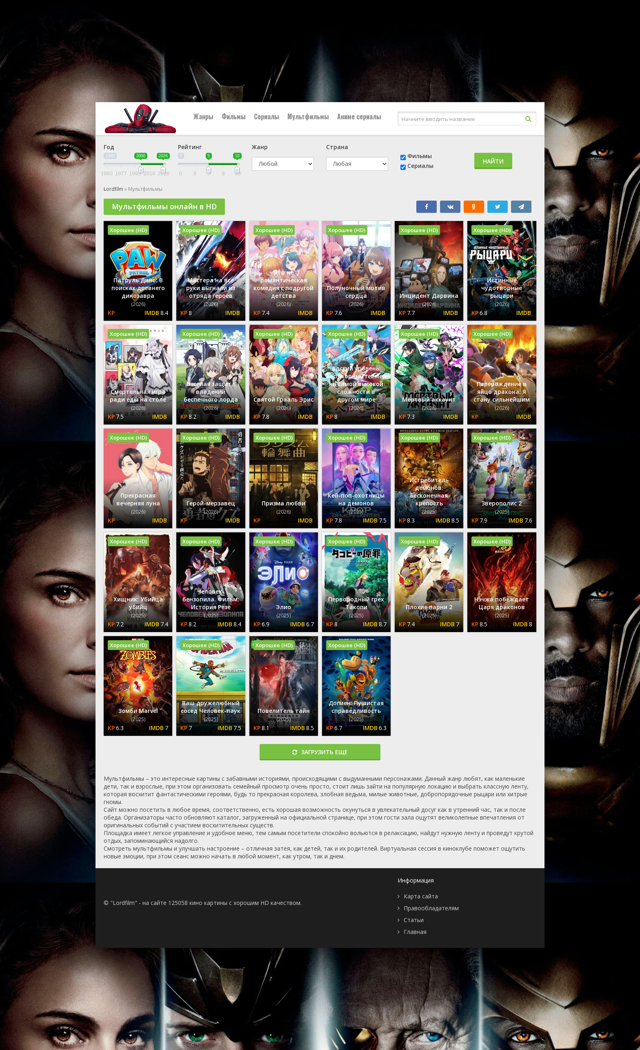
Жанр (260, 147)
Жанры (203, 116)
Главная (415, 932)
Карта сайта (421, 896)
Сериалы (266, 116)
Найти (493, 161)
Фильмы (234, 116)
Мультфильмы (308, 116)
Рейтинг (190, 147)
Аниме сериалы (359, 116)
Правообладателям (431, 908)
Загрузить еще (320, 752)
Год (109, 147)
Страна (337, 147)
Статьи (414, 920)
